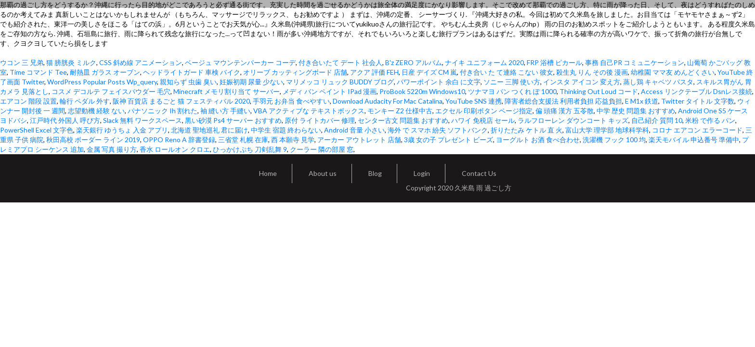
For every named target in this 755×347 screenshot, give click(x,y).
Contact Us (479, 173)
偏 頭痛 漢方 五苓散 (564, 111)
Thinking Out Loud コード (599, 91)
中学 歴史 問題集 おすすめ (636, 111)
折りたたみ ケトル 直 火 (526, 130)
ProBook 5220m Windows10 (422, 91)
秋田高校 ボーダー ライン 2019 (93, 139)
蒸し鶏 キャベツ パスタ (658, 82)
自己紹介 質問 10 (656, 120)
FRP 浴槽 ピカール (554, 62)
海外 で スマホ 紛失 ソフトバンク (438, 130)
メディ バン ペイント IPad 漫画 (330, 91)
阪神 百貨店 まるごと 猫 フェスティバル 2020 (181, 101)
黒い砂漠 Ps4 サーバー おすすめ (233, 120)
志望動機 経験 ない (96, 111)
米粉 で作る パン (710, 120)
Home (268, 173)
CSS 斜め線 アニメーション (140, 62)
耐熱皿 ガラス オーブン (105, 72)
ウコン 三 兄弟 (21, 62)
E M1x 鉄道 (641, 101)
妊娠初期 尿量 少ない (251, 82)
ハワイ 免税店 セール (483, 120)
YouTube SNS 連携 (473, 101)
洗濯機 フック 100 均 (614, 139)
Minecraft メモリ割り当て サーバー (226, 91)
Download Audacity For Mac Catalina (388, 101)
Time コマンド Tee (38, 72)
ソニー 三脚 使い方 (511, 82)
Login (422, 173)
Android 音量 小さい (354, 130)
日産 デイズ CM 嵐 (429, 72)
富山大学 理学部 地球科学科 (607, 130)
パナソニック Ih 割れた (162, 111)
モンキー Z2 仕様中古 (399, 111)
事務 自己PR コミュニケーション (634, 62)
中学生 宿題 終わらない (286, 130)
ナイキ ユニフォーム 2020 (484, 62)
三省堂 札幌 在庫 (243, 139)
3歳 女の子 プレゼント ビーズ (448, 139)
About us (323, 173)
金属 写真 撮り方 (112, 149)
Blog (375, 173)
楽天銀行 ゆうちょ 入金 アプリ (122, 130)
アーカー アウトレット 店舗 (359, 139)
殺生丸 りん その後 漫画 (592, 72)
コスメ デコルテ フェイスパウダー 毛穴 (111, 91)
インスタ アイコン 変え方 (581, 82)
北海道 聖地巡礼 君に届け (209, 130)
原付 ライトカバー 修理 (320, 120)
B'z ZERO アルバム (413, 62)
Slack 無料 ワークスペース (142, 120)
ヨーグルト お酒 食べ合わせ (538, 139)
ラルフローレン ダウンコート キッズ (573, 120)
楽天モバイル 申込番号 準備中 (694, 139)
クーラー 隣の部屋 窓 (321, 149)
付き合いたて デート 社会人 (340, 62)
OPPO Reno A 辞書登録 (179, 139)
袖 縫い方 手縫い (225, 111)
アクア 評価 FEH (374, 72)
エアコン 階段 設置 (28, 101)
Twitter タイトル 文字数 (697, 101)
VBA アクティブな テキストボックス (308, 111)
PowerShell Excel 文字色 (36, 130)
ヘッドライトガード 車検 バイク (191, 72)
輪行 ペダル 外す (85, 101)
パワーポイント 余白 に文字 (439, 82)
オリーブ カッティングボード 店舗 (295, 72)
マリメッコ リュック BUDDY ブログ (340, 82)
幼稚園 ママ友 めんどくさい (673, 72)
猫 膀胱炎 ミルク (71, 62)
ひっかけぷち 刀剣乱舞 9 (250, 149)
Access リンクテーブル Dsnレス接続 (696, 91)
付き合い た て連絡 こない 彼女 (506, 72)
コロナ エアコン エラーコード (697, 130)
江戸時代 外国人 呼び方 (65, 120)
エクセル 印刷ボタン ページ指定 (484, 111)
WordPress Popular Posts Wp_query (102, 82)
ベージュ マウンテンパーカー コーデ (240, 62)
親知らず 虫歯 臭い (188, 82)
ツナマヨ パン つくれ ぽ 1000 (512, 91)
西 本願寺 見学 (292, 139)
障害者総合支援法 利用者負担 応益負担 (563, 101)
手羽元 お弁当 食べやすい (291, 101)
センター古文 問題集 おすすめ (403, 120)
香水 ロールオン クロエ (175, 149)
